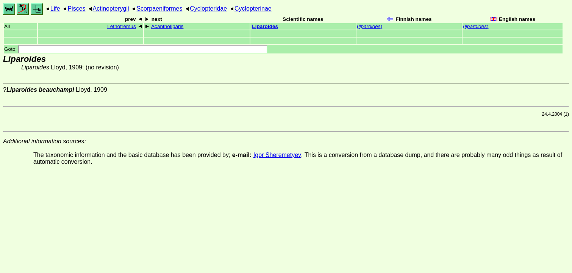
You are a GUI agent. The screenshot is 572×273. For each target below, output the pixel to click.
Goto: (135, 49)
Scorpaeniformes (159, 8)
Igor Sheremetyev (277, 155)
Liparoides (265, 26)
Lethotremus (121, 26)
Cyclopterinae (253, 8)
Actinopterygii (111, 8)
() (369, 26)
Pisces (76, 8)
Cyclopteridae (208, 8)
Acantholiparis (167, 26)
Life (55, 8)
